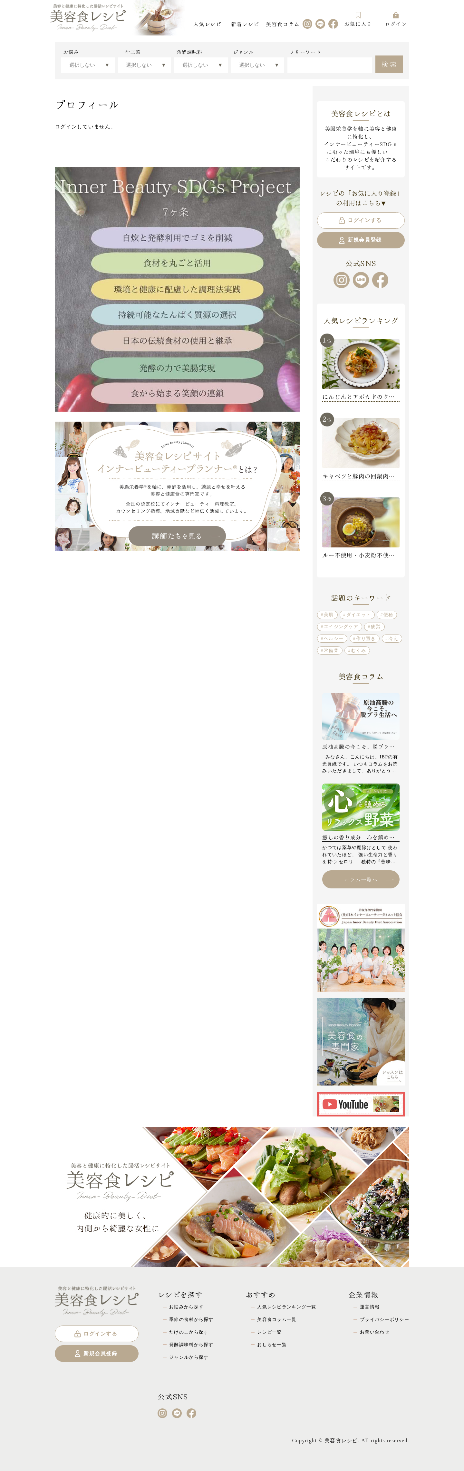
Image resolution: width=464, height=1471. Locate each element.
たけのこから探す (188, 1332)
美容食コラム (282, 24)
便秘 (388, 614)
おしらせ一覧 (272, 1344)
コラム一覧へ (369, 879)
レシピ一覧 (269, 1332)
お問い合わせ (375, 1332)
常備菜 (331, 650)
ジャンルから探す (188, 1357)
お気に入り (358, 19)
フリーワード (305, 52)
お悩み (71, 52)
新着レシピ (245, 24)
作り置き (366, 638)
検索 (390, 63)
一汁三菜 (130, 52)
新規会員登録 (360, 240)
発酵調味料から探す (191, 1344)
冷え (393, 638)
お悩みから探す (186, 1306)
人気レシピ (207, 24)
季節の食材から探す (191, 1319)
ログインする (360, 220)
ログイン (396, 19)
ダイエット (358, 614)
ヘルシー (333, 638)
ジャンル (243, 52)
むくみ (358, 650)
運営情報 (370, 1306)
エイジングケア (341, 626)
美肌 (329, 614)
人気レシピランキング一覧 (286, 1306)
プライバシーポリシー (384, 1319)
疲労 (376, 626)
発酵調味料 (189, 52)
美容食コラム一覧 (276, 1319)
